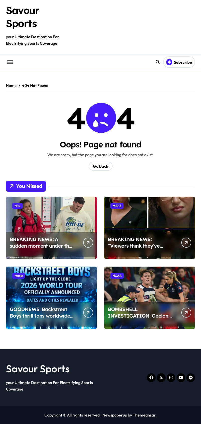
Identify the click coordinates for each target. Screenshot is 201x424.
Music (18, 276)
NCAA (117, 276)
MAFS (117, 206)
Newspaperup (114, 415)
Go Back (100, 166)
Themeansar (144, 415)
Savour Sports (38, 368)
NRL (17, 206)
